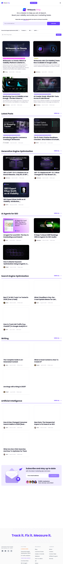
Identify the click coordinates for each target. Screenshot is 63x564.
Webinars (37, 556)
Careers (51, 551)
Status (36, 563)
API (35, 561)
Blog (36, 549)
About (50, 549)
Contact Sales (52, 554)
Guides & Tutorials (39, 554)
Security (51, 558)
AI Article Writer (25, 560)
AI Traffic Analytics (25, 555)
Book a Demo (33, 2)
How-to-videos (39, 558)
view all (57, 114)
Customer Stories (39, 551)
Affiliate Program (53, 556)
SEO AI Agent (24, 563)
